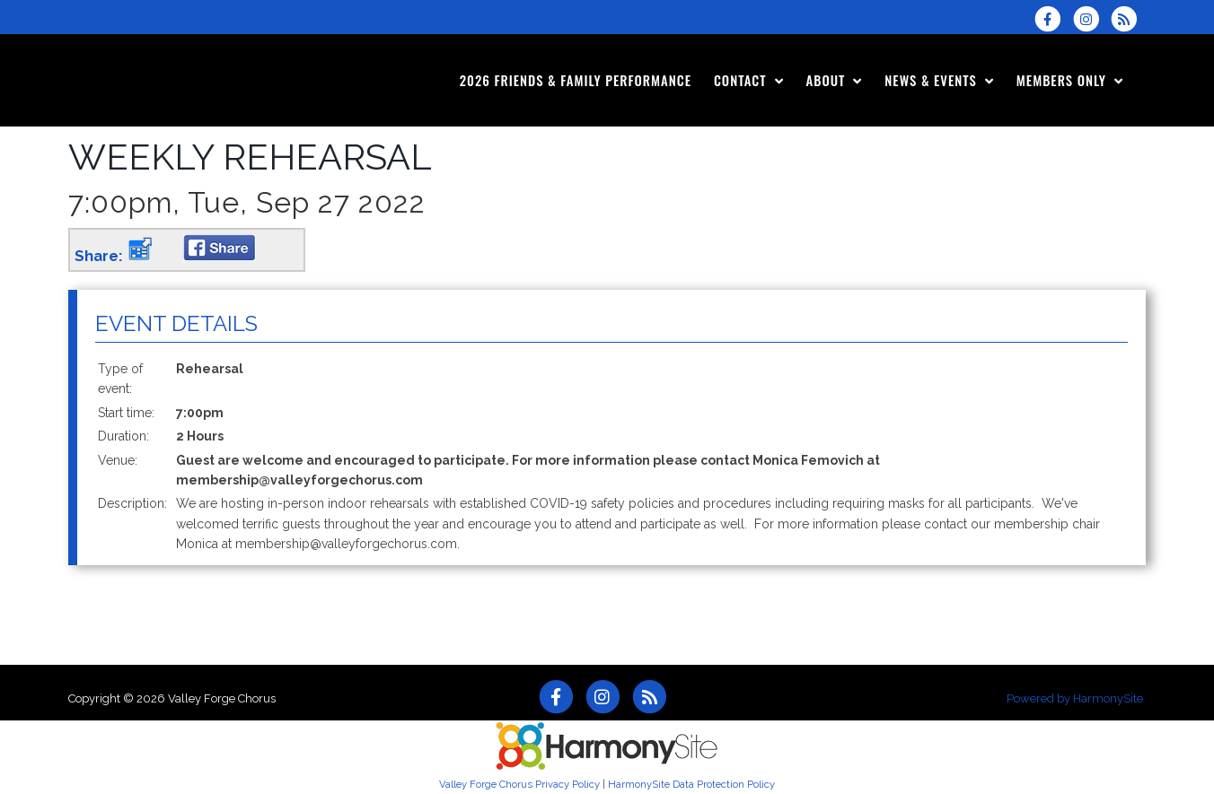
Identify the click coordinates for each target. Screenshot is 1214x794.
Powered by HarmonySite (1075, 698)
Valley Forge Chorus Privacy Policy (519, 784)
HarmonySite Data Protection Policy (691, 784)
